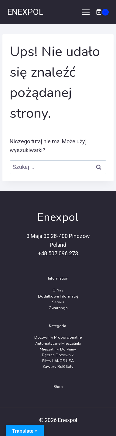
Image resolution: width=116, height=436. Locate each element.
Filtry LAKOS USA (58, 361)
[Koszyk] (102, 12)
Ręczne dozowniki (58, 355)
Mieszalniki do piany (58, 349)
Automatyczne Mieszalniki (58, 343)
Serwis (58, 302)
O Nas (58, 290)
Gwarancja (58, 308)
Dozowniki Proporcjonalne (58, 337)
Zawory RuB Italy (58, 366)
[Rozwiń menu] (86, 12)
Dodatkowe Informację (58, 296)
